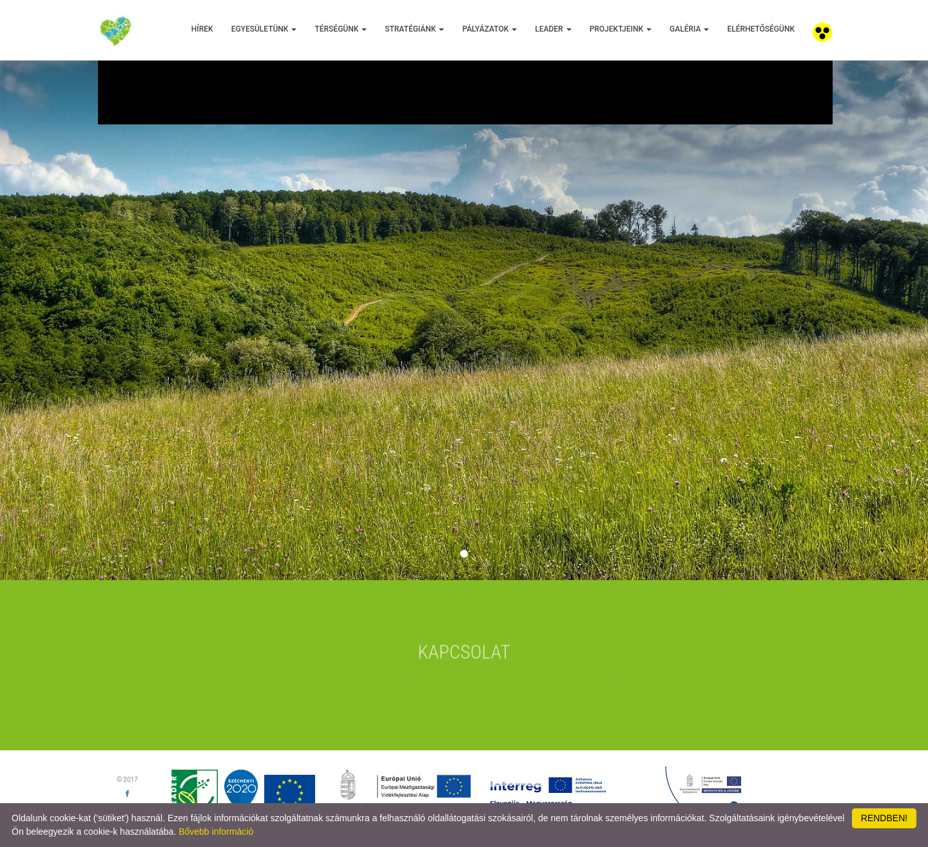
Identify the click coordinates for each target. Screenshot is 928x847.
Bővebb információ (216, 831)
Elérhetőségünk (761, 29)
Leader (553, 29)
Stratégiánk (414, 29)
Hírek (202, 29)
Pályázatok (489, 29)
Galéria (689, 29)
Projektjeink (621, 29)
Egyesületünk (264, 29)
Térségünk (340, 29)
